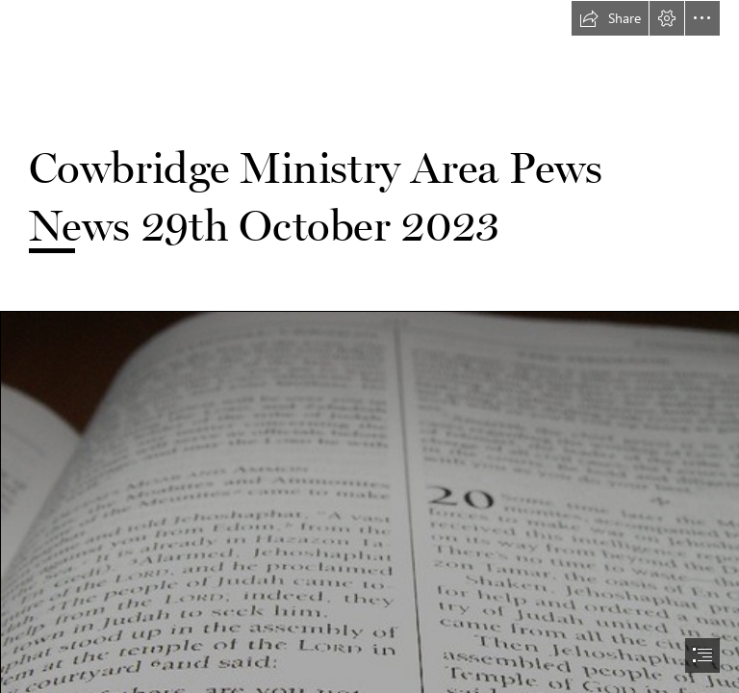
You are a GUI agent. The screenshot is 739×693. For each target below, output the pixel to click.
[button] (610, 18)
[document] (369, 346)
